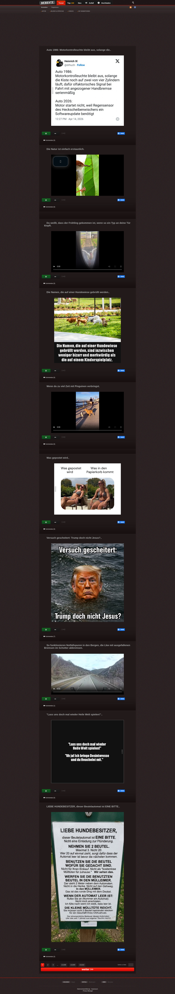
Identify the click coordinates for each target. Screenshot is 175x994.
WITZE (43, 11)
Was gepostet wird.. (58, 457)
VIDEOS (71, 11)
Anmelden (44, 7)
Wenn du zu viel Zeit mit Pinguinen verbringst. (73, 386)
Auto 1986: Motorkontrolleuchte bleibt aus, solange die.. (79, 50)
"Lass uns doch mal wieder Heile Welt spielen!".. (74, 714)
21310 (82, 965)
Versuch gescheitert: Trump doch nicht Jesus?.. (74, 537)
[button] (60, 161)
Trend (61, 3)
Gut (46, 133)
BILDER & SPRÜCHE (57, 11)
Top (70, 3)
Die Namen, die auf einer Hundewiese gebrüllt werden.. (78, 292)
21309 (72, 965)
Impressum (94, 989)
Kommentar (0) (49, 140)
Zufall (89, 3)
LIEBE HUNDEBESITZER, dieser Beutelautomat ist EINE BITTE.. (83, 806)
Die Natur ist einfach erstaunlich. (65, 149)
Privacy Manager (88, 991)
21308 (63, 965)
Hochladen (104, 3)
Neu (79, 3)
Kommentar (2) (49, 956)
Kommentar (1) (49, 706)
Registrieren (55, 7)
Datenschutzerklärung (83, 989)
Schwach (55, 133)
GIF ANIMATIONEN (83, 11)
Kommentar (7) (49, 636)
